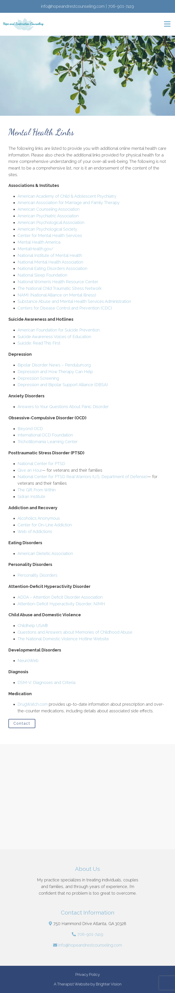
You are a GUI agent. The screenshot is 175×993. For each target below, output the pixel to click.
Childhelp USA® (33, 625)
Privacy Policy (87, 974)
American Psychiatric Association (48, 215)
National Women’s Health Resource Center (58, 281)
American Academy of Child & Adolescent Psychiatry (67, 196)
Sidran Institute (31, 496)
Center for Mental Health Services (50, 235)
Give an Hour (30, 470)
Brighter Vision (108, 984)
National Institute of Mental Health (50, 255)
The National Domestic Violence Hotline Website (63, 638)
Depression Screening (38, 378)
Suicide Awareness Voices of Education (54, 336)
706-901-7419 (90, 934)
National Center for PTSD (41, 463)
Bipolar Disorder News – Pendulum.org (54, 365)
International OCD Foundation (45, 435)
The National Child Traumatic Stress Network (60, 288)
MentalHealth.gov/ (35, 248)
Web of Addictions (35, 531)
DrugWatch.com (33, 704)
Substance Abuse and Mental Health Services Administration (74, 301)
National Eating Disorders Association (52, 268)
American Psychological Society (47, 229)
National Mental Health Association (50, 262)
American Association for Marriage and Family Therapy (69, 202)
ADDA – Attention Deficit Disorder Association (60, 597)
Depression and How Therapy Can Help (55, 371)
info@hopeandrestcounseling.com (90, 945)
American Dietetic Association (45, 553)
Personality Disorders (37, 575)
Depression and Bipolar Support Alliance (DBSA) (63, 384)
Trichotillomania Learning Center (48, 441)
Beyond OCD (30, 428)
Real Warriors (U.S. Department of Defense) (106, 476)
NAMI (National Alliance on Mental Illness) (57, 295)
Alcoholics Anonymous (39, 518)
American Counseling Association (49, 209)
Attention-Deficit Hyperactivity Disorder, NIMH (61, 603)
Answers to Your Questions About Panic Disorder (64, 406)
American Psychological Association (51, 222)
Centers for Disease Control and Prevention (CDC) (65, 308)
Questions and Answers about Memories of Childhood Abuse (75, 632)
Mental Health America (39, 242)
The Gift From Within (37, 489)
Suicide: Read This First (39, 343)
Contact (21, 723)
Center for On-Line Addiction (45, 524)
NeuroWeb (28, 660)
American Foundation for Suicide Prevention (59, 330)
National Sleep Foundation (42, 275)
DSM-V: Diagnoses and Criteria (46, 682)
